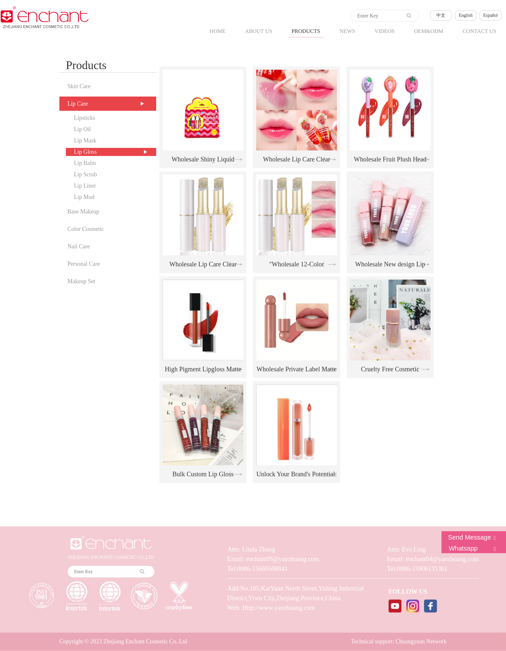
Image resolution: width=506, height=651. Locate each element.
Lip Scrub (85, 174)
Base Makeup (83, 211)
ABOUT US (258, 31)
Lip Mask (85, 140)
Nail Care (78, 246)
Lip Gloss (85, 152)
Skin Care (79, 86)
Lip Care (77, 103)
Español (490, 15)
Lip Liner (85, 185)
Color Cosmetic (85, 229)
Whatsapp (474, 548)
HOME (217, 31)
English (466, 15)
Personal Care (83, 264)
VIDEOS (384, 31)
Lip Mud (84, 197)
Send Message (473, 537)
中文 (440, 15)
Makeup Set (81, 281)
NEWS (347, 31)
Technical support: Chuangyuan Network (399, 640)
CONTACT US (479, 31)
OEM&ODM (428, 31)
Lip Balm (85, 163)
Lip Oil (82, 129)
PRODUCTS (305, 31)
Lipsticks (84, 118)
